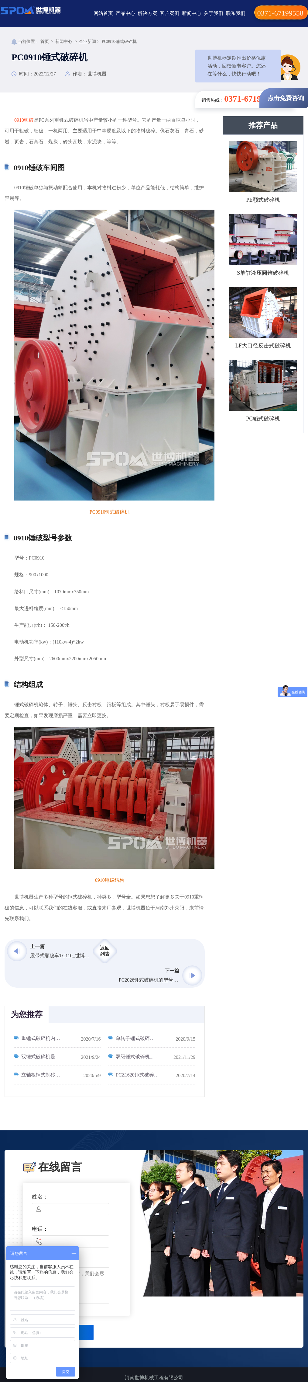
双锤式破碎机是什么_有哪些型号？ (59, 1056)
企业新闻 (87, 41)
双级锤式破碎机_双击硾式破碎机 (151, 1056)
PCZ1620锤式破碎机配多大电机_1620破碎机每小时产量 (155, 1074)
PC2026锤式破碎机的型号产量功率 (149, 979)
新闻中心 (191, 13)
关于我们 (213, 13)
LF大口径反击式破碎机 (263, 346)
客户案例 (169, 13)
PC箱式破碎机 (263, 419)
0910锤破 (24, 120)
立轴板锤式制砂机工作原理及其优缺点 (61, 1074)
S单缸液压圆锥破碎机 (263, 273)
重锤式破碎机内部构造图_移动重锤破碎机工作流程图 (61, 1038)
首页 (44, 41)
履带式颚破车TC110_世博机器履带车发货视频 (60, 955)
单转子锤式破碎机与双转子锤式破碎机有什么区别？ (155, 1038)
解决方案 (147, 13)
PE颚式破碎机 (263, 200)
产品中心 (125, 13)
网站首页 (103, 13)
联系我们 (235, 13)
